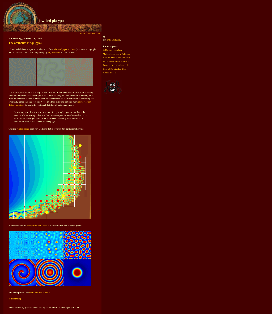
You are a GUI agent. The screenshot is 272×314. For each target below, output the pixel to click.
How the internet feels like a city (116, 57)
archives (91, 33)
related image (23, 128)
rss (99, 33)
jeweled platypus (52, 21)
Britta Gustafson (113, 40)
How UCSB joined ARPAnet (115, 69)
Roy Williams (54, 52)
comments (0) (15, 299)
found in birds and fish (39, 292)
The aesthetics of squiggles (25, 43)
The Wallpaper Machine (64, 49)
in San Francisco (116, 61)
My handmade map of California (116, 54)
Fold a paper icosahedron (113, 50)
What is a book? (110, 73)
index (82, 33)
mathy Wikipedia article (38, 225)
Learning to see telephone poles (116, 65)
